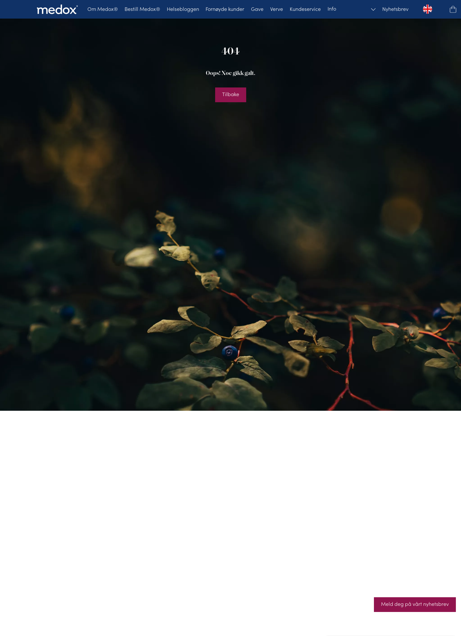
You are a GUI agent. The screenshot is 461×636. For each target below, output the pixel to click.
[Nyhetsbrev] (395, 9)
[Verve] (276, 9)
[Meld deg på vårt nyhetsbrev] (415, 604)
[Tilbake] (230, 94)
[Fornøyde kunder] (224, 9)
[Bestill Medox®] (142, 9)
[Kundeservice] (305, 9)
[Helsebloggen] (183, 9)
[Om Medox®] (102, 9)
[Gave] (257, 9)
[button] (453, 9)
